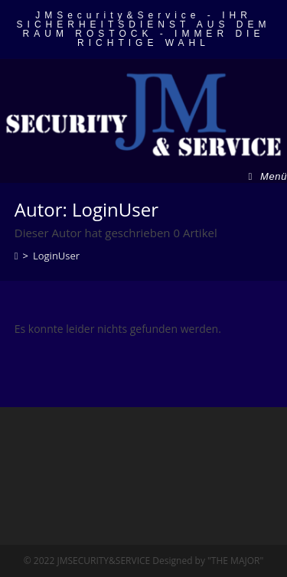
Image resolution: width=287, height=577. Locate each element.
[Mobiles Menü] (268, 177)
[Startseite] (16, 255)
